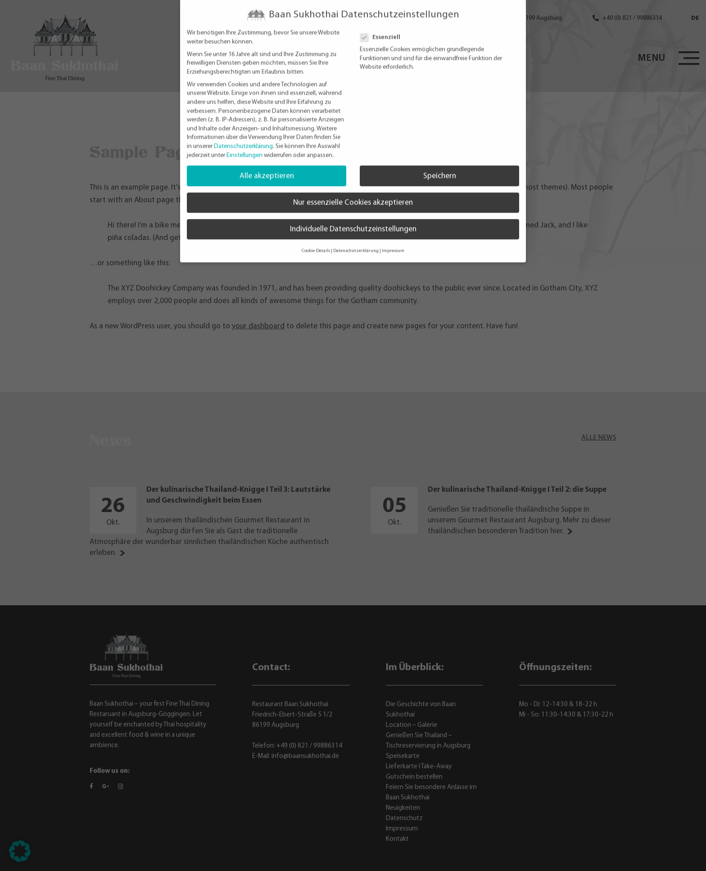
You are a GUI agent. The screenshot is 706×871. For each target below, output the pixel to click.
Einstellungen (244, 144)
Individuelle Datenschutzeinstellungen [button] (353, 218)
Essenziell (384, 26)
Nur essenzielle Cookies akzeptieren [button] (353, 191)
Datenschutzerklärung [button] (356, 239)
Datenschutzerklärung (243, 135)
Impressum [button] (393, 239)
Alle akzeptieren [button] (267, 164)
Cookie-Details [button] (316, 239)
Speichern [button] (439, 164)
